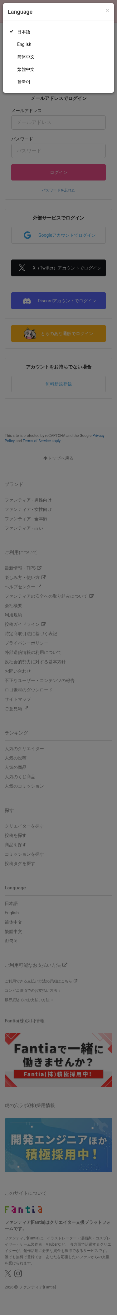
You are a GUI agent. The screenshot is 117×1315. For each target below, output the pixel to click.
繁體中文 (26, 69)
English (24, 44)
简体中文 (26, 56)
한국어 (23, 81)
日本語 (23, 31)
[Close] (107, 10)
